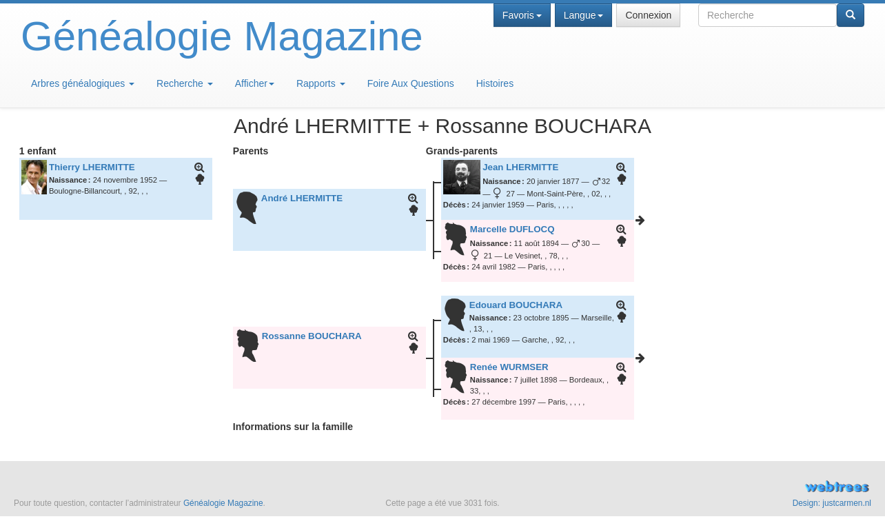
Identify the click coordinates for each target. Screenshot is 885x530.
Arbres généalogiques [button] (82, 83)
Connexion (648, 15)
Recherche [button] (184, 83)
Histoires (494, 83)
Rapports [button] (320, 83)
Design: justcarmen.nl (832, 503)
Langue (584, 15)
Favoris (522, 15)
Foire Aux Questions (410, 83)
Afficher (254, 83)
